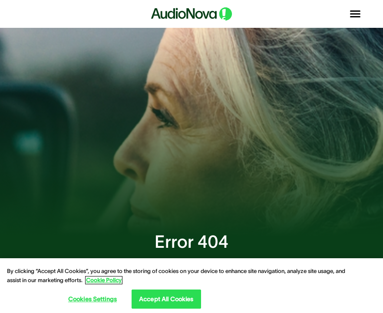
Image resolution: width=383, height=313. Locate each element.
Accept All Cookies (166, 299)
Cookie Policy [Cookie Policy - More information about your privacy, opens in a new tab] (104, 280)
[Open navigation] (355, 14)
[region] (191, 285)
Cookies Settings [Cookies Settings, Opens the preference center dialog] (92, 299)
